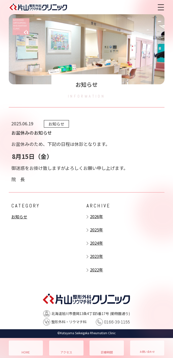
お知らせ (19, 217)
